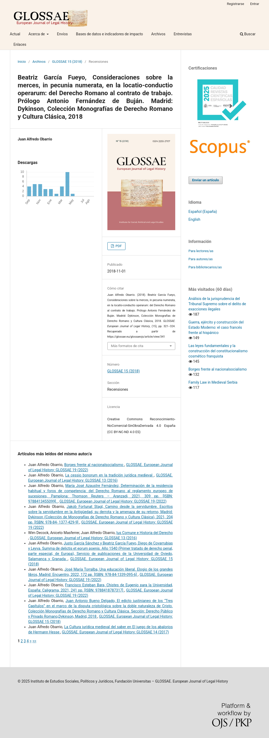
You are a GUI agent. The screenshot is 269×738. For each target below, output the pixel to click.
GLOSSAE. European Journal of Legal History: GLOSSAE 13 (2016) (83, 538)
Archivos (158, 34)
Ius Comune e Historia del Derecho (144, 533)
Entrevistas (183, 34)
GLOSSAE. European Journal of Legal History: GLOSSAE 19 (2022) (113, 501)
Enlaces (20, 44)
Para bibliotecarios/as (205, 267)
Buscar (248, 34)
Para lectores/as (201, 251)
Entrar (254, 4)
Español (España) (203, 211)
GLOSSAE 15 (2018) (67, 62)
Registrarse (235, 4)
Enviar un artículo (205, 180)
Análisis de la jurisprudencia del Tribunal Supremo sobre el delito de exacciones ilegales (217, 304)
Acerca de (37, 34)
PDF (118, 246)
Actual (15, 34)
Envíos (62, 34)
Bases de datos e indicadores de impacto (109, 34)
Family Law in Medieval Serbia (213, 382)
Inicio (22, 62)
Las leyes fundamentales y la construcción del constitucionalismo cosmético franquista (218, 351)
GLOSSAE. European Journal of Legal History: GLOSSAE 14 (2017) (115, 632)
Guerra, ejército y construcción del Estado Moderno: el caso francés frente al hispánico (216, 327)
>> (34, 641)
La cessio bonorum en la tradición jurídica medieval (109, 475)
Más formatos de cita (127, 346)
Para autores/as (201, 259)
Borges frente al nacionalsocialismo (94, 465)
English (194, 219)
